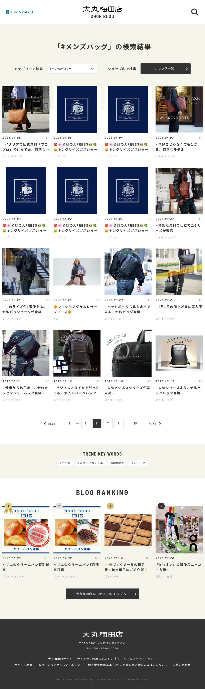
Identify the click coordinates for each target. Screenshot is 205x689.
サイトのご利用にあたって (95, 658)
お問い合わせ (182, 664)
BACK (50, 423)
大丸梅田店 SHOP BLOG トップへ (106, 594)
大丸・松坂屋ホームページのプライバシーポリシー (48, 664)
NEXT (155, 423)
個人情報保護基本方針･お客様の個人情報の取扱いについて (128, 664)
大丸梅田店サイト (60, 658)
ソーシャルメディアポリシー (137, 658)
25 (135, 423)
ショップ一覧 (171, 68)
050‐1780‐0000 (105, 648)
